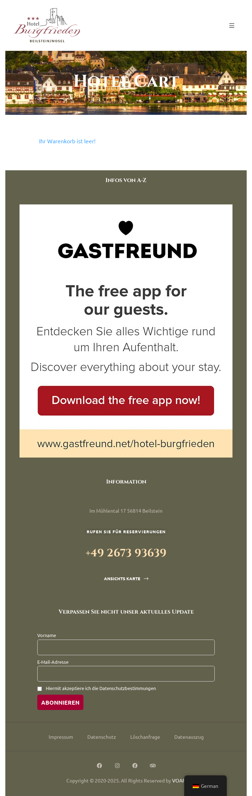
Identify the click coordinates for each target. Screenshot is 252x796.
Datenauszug (189, 736)
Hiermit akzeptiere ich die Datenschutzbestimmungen (101, 688)
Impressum (61, 736)
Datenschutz (101, 736)
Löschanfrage (145, 736)
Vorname (46, 635)
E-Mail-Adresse (53, 662)
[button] (126, 578)
